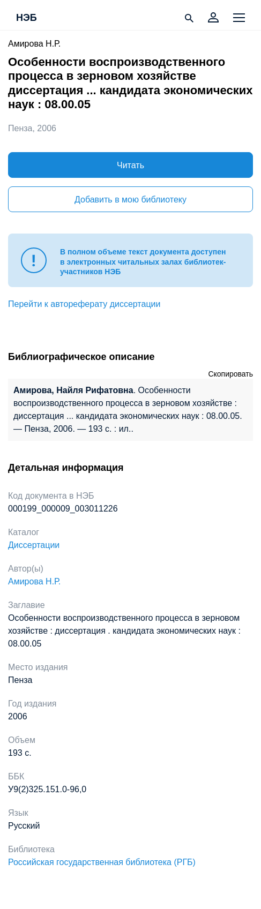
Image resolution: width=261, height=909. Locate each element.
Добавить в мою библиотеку (130, 199)
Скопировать (230, 374)
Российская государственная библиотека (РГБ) (102, 862)
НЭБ (26, 18)
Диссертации (33, 545)
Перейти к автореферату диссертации (84, 304)
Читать (130, 165)
